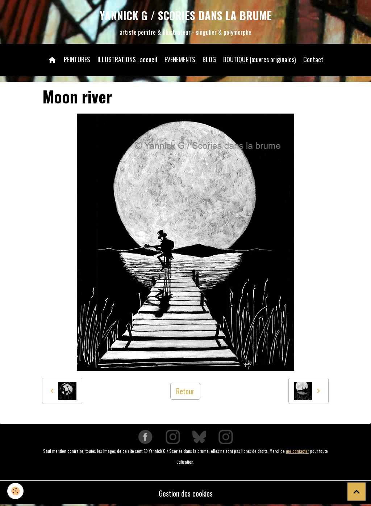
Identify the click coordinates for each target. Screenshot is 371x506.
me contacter (297, 451)
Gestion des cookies (186, 493)
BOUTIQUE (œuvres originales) (259, 59)
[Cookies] (15, 491)
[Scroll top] (356, 491)
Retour (185, 391)
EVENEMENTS (179, 59)
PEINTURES (77, 59)
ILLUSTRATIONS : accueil (127, 59)
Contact (313, 59)
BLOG (209, 59)
